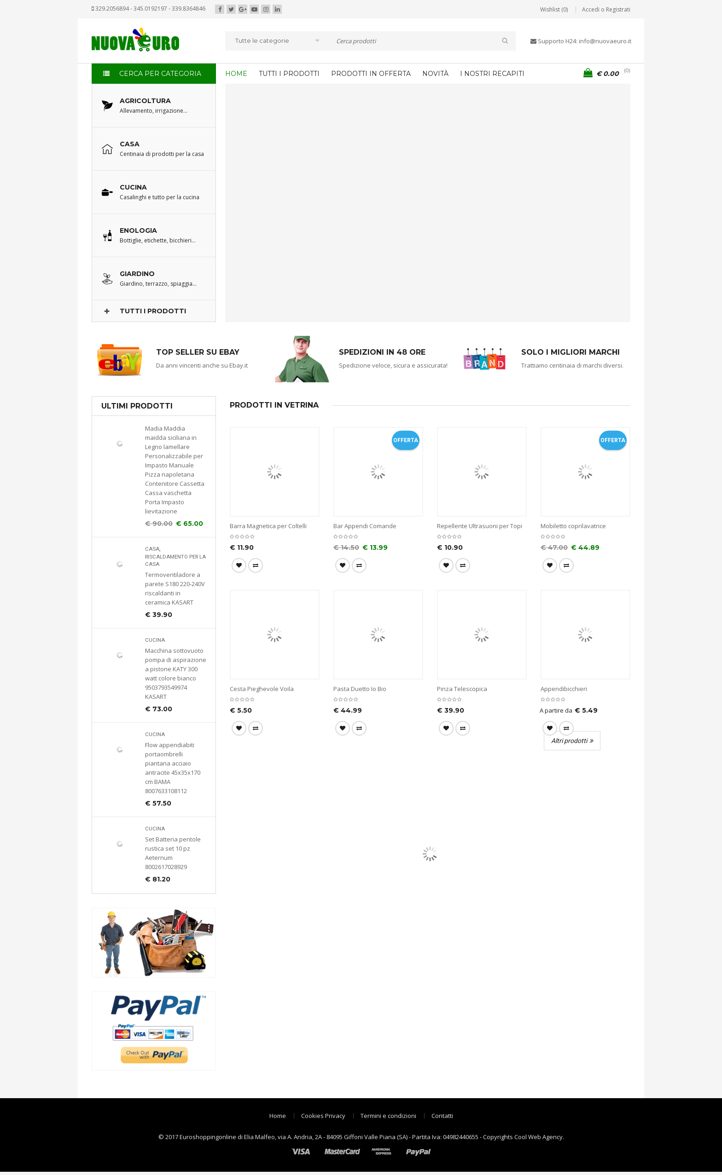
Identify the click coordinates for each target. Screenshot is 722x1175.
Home (277, 1116)
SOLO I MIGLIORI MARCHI (570, 352)
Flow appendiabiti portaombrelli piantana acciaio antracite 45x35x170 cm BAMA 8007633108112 (172, 768)
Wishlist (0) (554, 9)
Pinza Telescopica (462, 689)
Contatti (442, 1116)
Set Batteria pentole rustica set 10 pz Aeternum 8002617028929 (173, 853)
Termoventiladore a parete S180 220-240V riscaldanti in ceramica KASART (175, 588)
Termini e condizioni (388, 1116)
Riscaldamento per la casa (175, 560)
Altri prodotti (569, 740)
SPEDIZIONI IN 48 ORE (382, 352)
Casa (152, 549)
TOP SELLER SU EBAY (197, 352)
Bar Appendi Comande (364, 526)
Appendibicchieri (564, 689)
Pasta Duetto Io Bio (359, 689)
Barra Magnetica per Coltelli (268, 526)
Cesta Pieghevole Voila (262, 689)
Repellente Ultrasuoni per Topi (479, 526)
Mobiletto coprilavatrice (573, 526)
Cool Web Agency (538, 1137)
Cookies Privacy (323, 1116)
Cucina (155, 640)
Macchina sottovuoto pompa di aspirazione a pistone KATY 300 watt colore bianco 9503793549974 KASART (175, 673)
